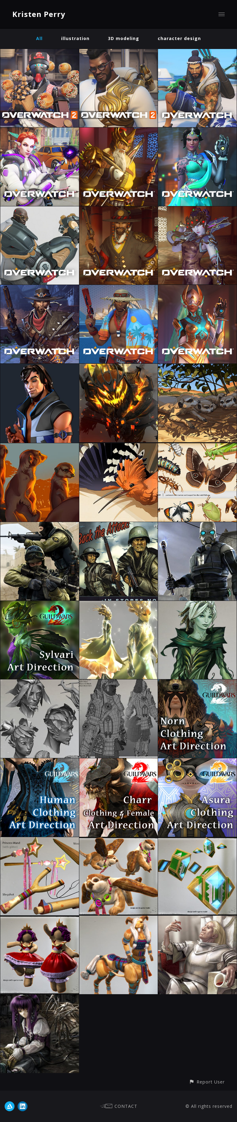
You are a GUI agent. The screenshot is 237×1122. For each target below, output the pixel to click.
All (39, 38)
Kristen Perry (38, 14)
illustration (75, 38)
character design (179, 38)
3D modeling (123, 38)
